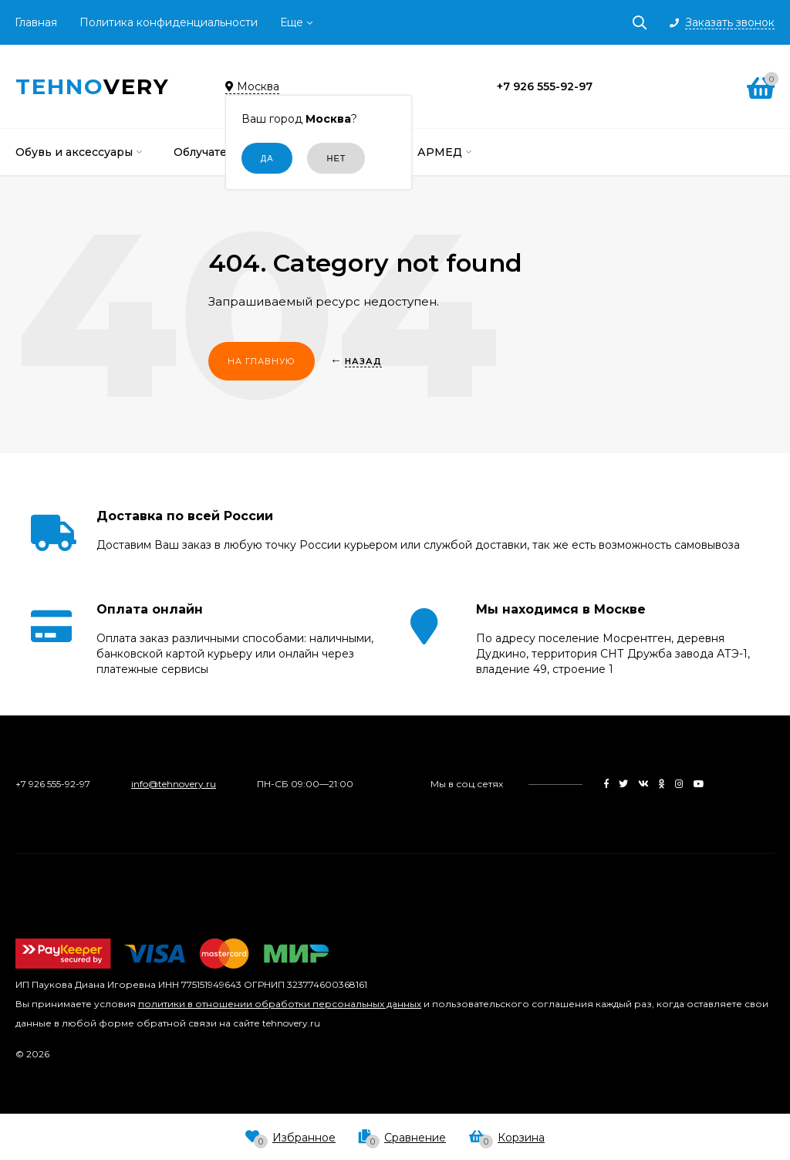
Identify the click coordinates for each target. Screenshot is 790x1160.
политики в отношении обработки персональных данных (279, 1004)
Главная (36, 22)
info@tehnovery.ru (173, 784)
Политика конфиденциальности (168, 22)
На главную (261, 361)
